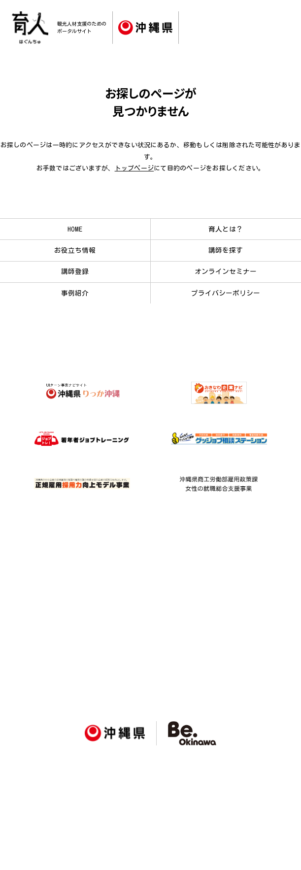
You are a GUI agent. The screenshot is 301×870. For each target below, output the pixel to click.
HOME (74, 229)
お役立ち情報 (75, 250)
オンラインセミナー (226, 271)
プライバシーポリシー (225, 293)
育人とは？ (225, 229)
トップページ (134, 168)
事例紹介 (75, 293)
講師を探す (225, 250)
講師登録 (75, 271)
